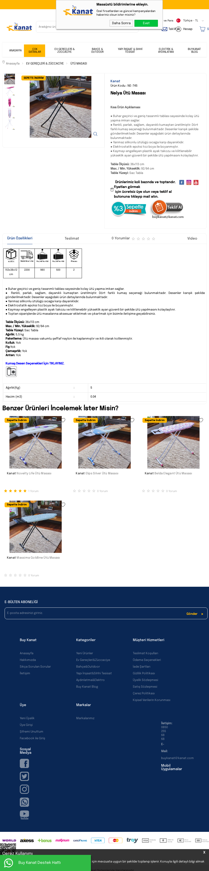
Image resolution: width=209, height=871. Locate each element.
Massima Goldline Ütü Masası (38, 557)
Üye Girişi (26, 725)
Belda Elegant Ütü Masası (173, 473)
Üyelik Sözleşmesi (145, 680)
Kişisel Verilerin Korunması (151, 700)
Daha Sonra (121, 23)
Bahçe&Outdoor (88, 666)
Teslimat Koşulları (145, 653)
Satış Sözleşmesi (145, 686)
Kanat (11, 473)
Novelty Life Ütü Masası (34, 473)
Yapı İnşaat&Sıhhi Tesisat (94, 673)
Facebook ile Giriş (32, 738)
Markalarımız (85, 718)
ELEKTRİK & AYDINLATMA (166, 50)
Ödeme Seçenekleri (147, 660)
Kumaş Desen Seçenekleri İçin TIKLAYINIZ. (35, 363)
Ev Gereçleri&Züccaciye (93, 660)
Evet (146, 23)
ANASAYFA (15, 50)
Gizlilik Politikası (144, 673)
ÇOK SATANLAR (35, 50)
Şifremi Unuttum (31, 731)
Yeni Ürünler (84, 653)
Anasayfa (26, 653)
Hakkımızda (28, 660)
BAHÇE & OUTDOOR (97, 50)
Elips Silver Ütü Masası (102, 473)
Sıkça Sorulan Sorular (35, 666)
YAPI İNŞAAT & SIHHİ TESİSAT (130, 50)
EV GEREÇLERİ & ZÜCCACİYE (65, 50)
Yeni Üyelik (27, 718)
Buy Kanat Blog (87, 686)
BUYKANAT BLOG (194, 50)
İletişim (25, 673)
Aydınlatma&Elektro (90, 680)
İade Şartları (141, 666)
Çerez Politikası (144, 693)
